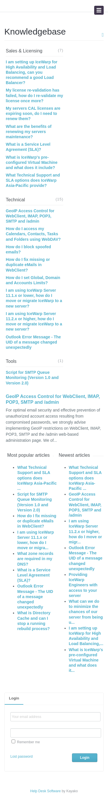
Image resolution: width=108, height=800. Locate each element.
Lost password (21, 756)
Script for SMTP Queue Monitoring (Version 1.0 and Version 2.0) (32, 377)
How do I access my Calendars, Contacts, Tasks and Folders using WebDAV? (33, 233)
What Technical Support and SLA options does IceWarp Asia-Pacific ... (37, 478)
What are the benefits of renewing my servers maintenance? (29, 131)
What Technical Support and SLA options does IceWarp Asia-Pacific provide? (33, 180)
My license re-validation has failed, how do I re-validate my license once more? (34, 95)
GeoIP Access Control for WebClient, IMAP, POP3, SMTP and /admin (30, 215)
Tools (11, 361)
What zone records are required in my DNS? (35, 558)
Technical (15, 199)
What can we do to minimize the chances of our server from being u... (86, 612)
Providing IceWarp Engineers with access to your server (83, 585)
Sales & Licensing (24, 50)
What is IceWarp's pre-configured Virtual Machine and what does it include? (31, 162)
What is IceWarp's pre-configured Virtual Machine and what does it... (86, 660)
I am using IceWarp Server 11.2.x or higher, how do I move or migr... (85, 531)
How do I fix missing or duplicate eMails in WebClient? (28, 264)
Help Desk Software (45, 791)
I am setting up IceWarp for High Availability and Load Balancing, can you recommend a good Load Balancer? (31, 72)
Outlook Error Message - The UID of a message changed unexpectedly (33, 342)
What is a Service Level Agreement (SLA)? (33, 575)
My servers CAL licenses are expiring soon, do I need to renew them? (33, 113)
